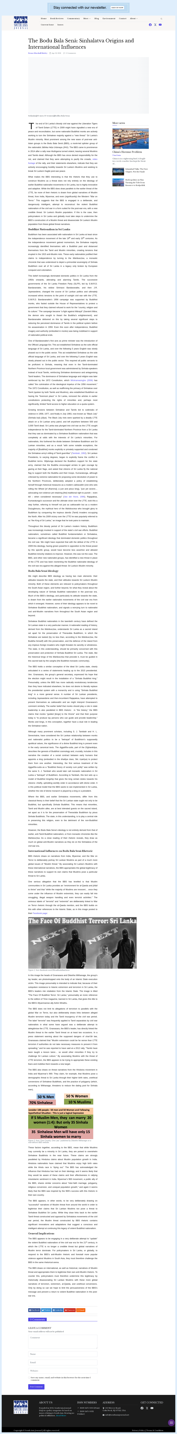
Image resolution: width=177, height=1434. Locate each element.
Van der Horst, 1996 (74, 497)
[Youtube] (160, 25)
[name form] (63, 1354)
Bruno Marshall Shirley (38, 53)
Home (44, 19)
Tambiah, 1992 (79, 453)
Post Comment (36, 1387)
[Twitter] (155, 25)
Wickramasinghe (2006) (82, 380)
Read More (61, 1415)
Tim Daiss (116, 155)
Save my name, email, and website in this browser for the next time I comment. (61, 1378)
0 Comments (69, 53)
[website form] (63, 1371)
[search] (161, 19)
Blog (96, 19)
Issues (60, 25)
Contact (122, 19)
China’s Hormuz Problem (127, 152)
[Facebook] (150, 25)
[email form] (63, 1362)
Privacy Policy (138, 1430)
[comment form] (63, 1342)
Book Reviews (57, 19)
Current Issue (47, 25)
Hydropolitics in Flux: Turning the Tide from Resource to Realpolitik (135, 182)
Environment (109, 19)
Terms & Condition (154, 1430)
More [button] (85, 19)
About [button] (133, 19)
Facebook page (40, 913)
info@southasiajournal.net (117, 1415)
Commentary (73, 19)
